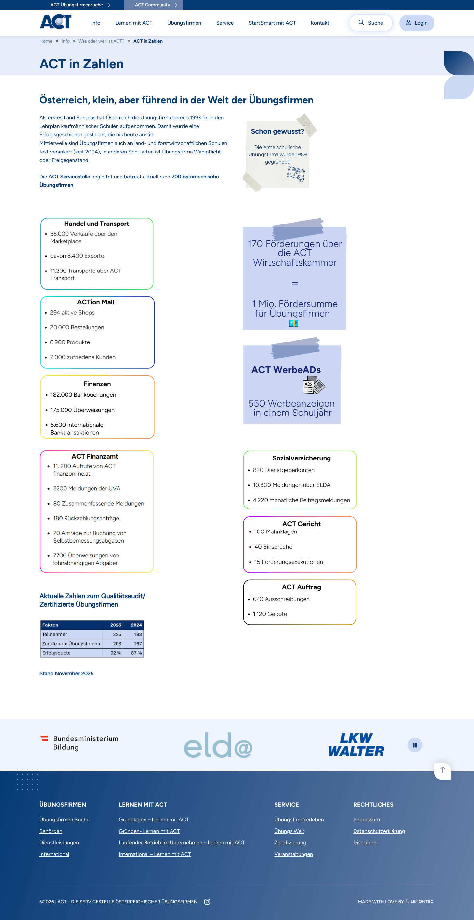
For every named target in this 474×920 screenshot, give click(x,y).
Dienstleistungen (59, 842)
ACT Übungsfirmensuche (80, 5)
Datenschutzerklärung (379, 831)
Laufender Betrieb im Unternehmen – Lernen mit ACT (182, 842)
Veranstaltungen (293, 854)
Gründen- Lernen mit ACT (149, 831)
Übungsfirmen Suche (65, 819)
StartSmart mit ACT (272, 23)
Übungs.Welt (289, 831)
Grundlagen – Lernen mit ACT (154, 819)
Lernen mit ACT (133, 23)
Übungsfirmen (184, 23)
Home (46, 41)
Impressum (366, 819)
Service (225, 23)
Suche (371, 23)
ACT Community (156, 5)
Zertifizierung (290, 842)
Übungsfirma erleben (299, 819)
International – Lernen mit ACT (155, 854)
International (54, 854)
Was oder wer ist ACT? (101, 41)
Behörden (51, 831)
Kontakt (320, 23)
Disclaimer (365, 842)
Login (417, 23)
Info (96, 23)
